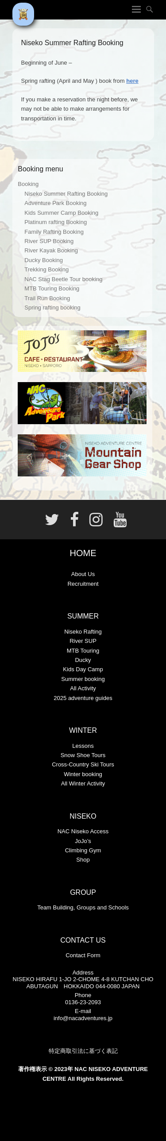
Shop (82, 859)
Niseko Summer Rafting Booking (66, 193)
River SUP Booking (48, 241)
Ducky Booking (43, 260)
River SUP (83, 641)
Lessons (82, 746)
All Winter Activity (83, 783)
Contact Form (83, 955)
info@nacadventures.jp (83, 1018)
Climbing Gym (83, 850)
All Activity (83, 688)
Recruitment (82, 583)
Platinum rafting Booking (55, 222)
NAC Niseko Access (83, 831)
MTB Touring (83, 650)
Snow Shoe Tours (83, 755)
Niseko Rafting (83, 631)
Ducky (83, 660)
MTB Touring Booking (51, 288)
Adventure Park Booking (55, 203)
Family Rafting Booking (54, 231)
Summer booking (82, 679)
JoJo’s (83, 841)
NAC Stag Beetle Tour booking (63, 279)
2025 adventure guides (83, 698)
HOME (83, 553)
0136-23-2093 (83, 1002)
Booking (28, 184)
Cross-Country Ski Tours (83, 764)
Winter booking (83, 774)
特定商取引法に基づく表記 (83, 1051)
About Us (83, 574)
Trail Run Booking (47, 298)
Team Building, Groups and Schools (83, 907)
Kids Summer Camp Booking (61, 212)
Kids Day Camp (83, 669)
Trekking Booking (46, 269)
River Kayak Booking (51, 250)
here (132, 80)
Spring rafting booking (52, 307)
